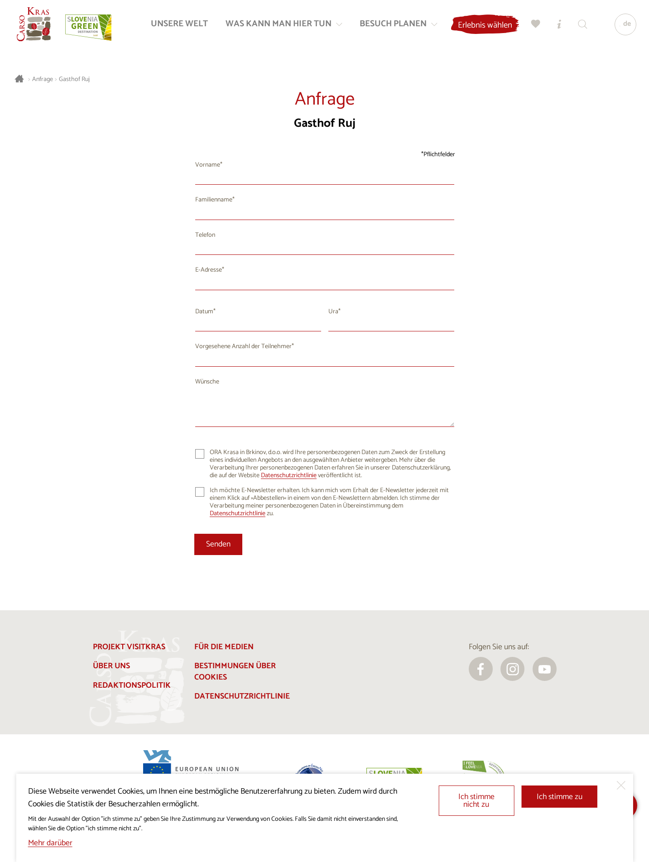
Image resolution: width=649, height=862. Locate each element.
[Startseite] (35, 25)
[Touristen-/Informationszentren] (557, 25)
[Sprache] (624, 25)
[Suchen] (581, 25)
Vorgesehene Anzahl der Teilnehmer (243, 346)
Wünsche (207, 382)
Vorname (207, 165)
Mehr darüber (50, 843)
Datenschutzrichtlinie (289, 475)
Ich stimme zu (559, 797)
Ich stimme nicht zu (476, 801)
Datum (204, 311)
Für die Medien (224, 647)
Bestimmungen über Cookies (235, 672)
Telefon (205, 235)
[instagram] (512, 669)
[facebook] (481, 669)
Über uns (111, 666)
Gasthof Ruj (74, 79)
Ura (333, 311)
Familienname (213, 200)
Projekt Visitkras (129, 647)
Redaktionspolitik (132, 685)
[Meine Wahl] (533, 25)
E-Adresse (208, 270)
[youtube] (545, 669)
